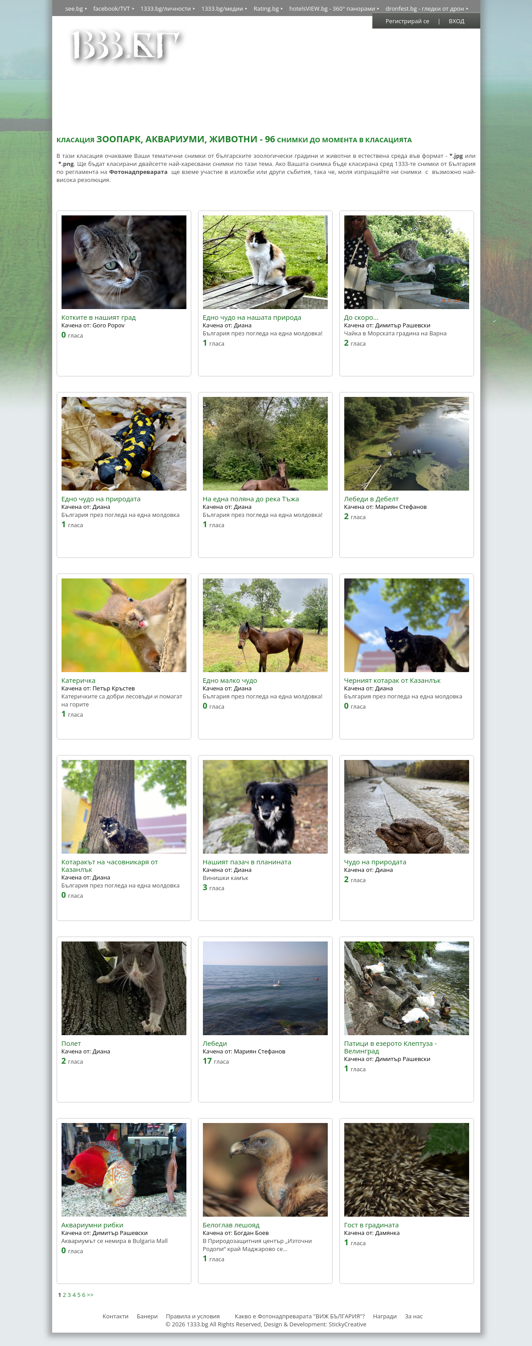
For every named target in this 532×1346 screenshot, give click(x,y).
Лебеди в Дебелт (371, 499)
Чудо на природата (375, 862)
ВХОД (457, 21)
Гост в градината (371, 1225)
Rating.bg (266, 8)
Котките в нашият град (99, 317)
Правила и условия (193, 1316)
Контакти (115, 1316)
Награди (384, 1316)
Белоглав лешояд (231, 1225)
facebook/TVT (111, 8)
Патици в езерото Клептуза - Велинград (390, 1047)
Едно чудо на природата (101, 499)
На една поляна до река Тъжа (251, 499)
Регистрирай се (407, 21)
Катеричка (79, 680)
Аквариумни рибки (93, 1225)
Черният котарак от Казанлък (392, 680)
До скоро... (361, 317)
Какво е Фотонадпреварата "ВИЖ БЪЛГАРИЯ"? (300, 1316)
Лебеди (215, 1043)
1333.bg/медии (222, 8)
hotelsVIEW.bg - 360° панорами (332, 8)
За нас (414, 1316)
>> (90, 1295)
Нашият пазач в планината (247, 862)
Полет (71, 1043)
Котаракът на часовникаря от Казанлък (110, 865)
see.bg (74, 8)
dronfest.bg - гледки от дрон (425, 8)
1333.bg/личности (165, 8)
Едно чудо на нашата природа (252, 317)
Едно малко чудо (230, 680)
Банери (148, 1316)
